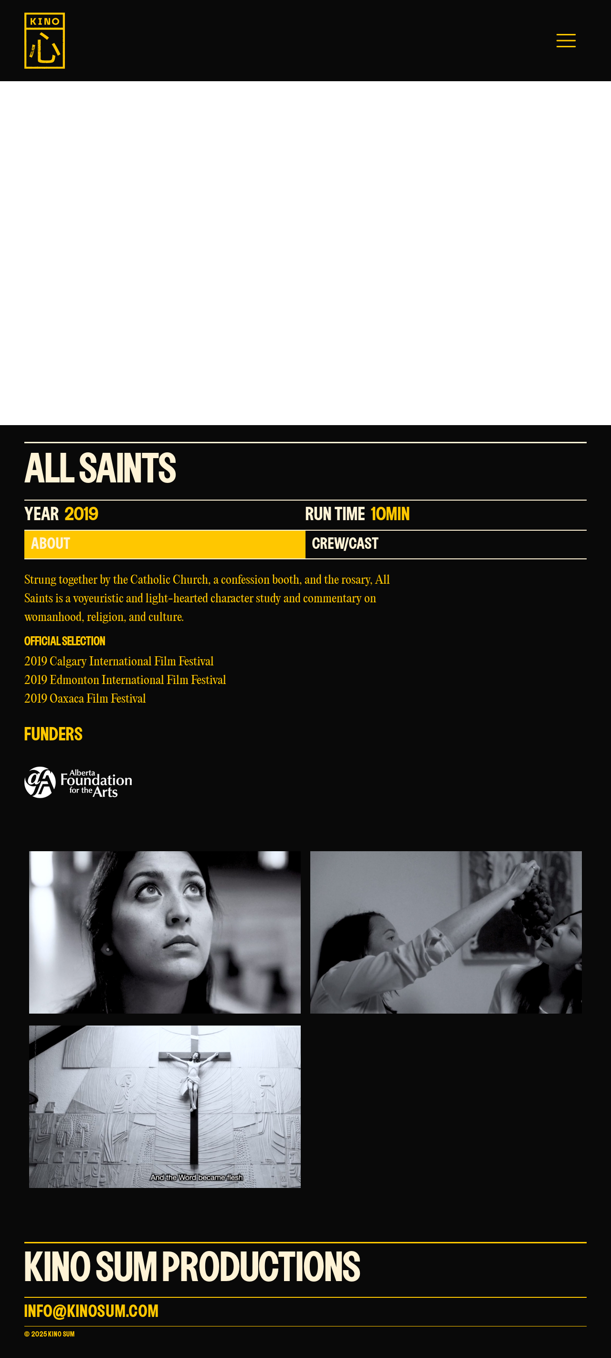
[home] (44, 40)
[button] (566, 40)
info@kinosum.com (91, 1312)
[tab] (165, 544)
